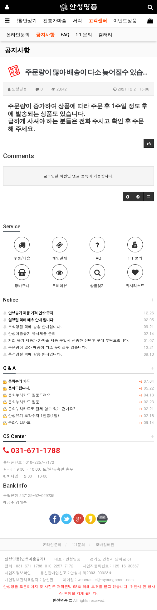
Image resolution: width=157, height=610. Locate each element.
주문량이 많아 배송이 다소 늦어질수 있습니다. (45, 347)
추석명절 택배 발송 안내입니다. (32, 326)
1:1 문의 (84, 35)
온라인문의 (18, 35)
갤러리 (105, 35)
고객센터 (97, 20)
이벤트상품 (125, 20)
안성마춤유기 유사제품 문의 (29, 333)
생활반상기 (25, 20)
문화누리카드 (17, 422)
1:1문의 (78, 544)
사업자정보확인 (18, 572)
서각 (77, 20)
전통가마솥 (54, 20)
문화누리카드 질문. (22, 401)
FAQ (65, 35)
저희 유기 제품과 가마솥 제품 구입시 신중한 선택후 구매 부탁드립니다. (66, 340)
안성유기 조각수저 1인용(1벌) (31, 415)
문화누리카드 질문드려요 (27, 394)
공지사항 (45, 35)
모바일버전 (105, 544)
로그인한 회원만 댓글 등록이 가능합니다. (78, 175)
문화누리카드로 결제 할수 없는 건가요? (39, 408)
